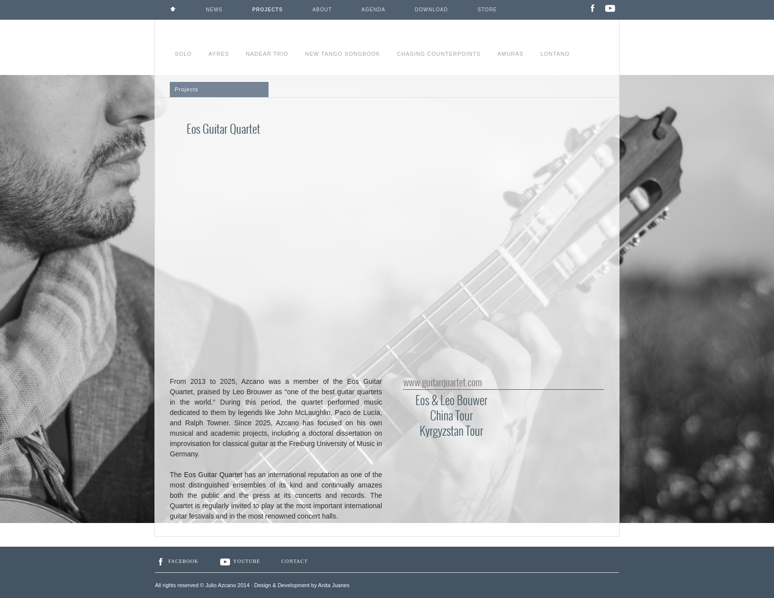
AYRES (219, 54)
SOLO (183, 54)
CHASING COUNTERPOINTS (439, 54)
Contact (294, 561)
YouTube (240, 561)
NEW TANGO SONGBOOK (342, 54)
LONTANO (555, 54)
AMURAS (511, 54)
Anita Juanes (333, 585)
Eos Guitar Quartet (213, 475)
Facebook (176, 561)
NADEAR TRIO (267, 54)
